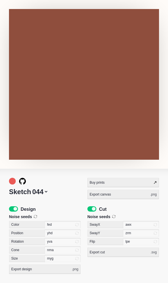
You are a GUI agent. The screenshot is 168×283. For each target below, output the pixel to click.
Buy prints (123, 182)
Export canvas (123, 194)
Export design (44, 269)
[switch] (13, 209)
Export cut (123, 252)
